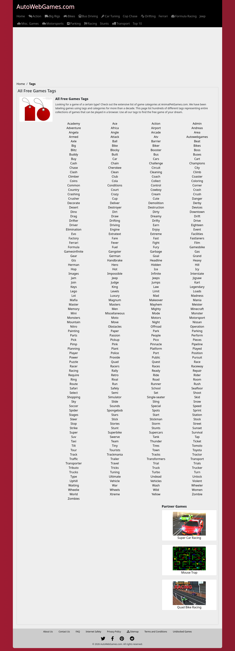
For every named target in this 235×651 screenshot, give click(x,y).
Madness (197, 296)
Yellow (156, 494)
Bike (115, 146)
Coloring (197, 181)
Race (197, 362)
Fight (156, 243)
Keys (73, 287)
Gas (197, 251)
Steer (73, 419)
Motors (156, 318)
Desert (73, 207)
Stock (197, 419)
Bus (156, 154)
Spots (156, 410)
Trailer (115, 459)
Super (74, 432)
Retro (115, 375)
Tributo (74, 468)
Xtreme (115, 494)
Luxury (115, 296)
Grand (197, 256)
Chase (73, 168)
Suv (73, 437)
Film (197, 243)
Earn (156, 225)
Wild (156, 490)
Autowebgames (197, 137)
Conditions (114, 185)
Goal (156, 256)
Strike (74, 428)
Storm (156, 424)
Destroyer (115, 207)
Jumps (156, 282)
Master (74, 304)
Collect (156, 181)
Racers (114, 366)
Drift (197, 216)
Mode (156, 313)
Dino (73, 212)
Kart (197, 282)
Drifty (156, 221)
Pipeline (197, 344)
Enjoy (156, 229)
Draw (115, 216)
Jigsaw (197, 278)
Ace (114, 124)
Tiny (115, 446)
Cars (156, 159)
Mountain (73, 322)
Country (73, 190)
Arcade (156, 132)
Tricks (115, 468)
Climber (73, 176)
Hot (114, 269)
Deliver (115, 203)
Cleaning (156, 172)
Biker (156, 146)
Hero (114, 265)
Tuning (115, 472)
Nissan (197, 322)
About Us (48, 631)
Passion (115, 335)
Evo (73, 234)
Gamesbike (197, 247)
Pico (156, 340)
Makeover (156, 300)
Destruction (156, 207)
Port (156, 353)
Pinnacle (156, 344)
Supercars (156, 432)
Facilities (197, 234)
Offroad (156, 326)
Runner (156, 384)
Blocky (114, 150)
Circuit (156, 168)
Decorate (73, 203)
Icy (197, 269)
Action (34, 16)
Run (115, 384)
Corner (197, 185)
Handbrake (114, 260)
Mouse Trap (189, 572)
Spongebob (115, 410)
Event (197, 229)
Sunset (197, 428)
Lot (73, 296)
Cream (155, 194)
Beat (197, 141)
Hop (73, 269)
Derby (197, 203)
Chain (115, 163)
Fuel (115, 247)
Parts (73, 335)
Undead (156, 477)
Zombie (197, 494)
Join (73, 282)
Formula (73, 247)
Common (73, 185)
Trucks (73, 472)
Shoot (197, 393)
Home (21, 16)
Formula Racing (184, 16)
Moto (115, 318)
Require (73, 375)
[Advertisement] (117, 55)
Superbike (115, 432)
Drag (73, 216)
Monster (197, 313)
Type (73, 477)
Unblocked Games (182, 631)
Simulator (115, 397)
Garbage (156, 251)
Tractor (197, 454)
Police (115, 353)
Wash (156, 485)
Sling (156, 401)
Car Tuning (110, 16)
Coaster (197, 176)
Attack (115, 137)
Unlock (197, 477)
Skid (197, 397)
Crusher (73, 199)
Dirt (114, 212)
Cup (115, 199)
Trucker (197, 468)
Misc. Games (28, 24)
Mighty (156, 309)
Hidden (156, 265)
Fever (115, 243)
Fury (156, 247)
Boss (197, 150)
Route (74, 384)
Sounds (115, 406)
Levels (115, 291)
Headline (156, 260)
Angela (73, 132)
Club (115, 176)
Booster (156, 150)
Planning (74, 349)
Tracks (156, 454)
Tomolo (197, 446)
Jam (73, 278)
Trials (197, 463)
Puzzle (73, 362)
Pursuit (197, 357)
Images (73, 274)
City (197, 168)
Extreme (156, 234)
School (156, 388)
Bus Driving (88, 16)
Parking (73, 24)
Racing (90, 24)
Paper (115, 331)
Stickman (156, 419)
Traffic (73, 459)
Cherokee (115, 168)
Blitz (74, 150)
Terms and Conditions (155, 631)
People (156, 335)
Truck (156, 468)
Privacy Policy (114, 631)
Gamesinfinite (73, 251)
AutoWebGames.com (46, 6)
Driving (115, 225)
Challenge (156, 163)
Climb (197, 172)
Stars (114, 415)
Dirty (156, 212)
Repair (197, 371)
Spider (73, 410)
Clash (73, 172)
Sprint (197, 410)
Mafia (73, 300)
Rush (197, 384)
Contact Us (64, 631)
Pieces (197, 340)
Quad (115, 362)
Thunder (156, 441)
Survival (197, 432)
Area (197, 132)
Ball (115, 141)
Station (197, 415)
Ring (73, 379)
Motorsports (53, 24)
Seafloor (197, 388)
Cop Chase (130, 16)
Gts (73, 260)
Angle (115, 132)
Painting (73, 331)
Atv (156, 137)
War (115, 485)
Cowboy (156, 190)
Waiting (73, 485)
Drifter (73, 221)
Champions (197, 163)
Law (156, 287)
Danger (197, 199)
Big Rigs (52, 16)
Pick (73, 340)
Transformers (156, 459)
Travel (115, 463)
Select (74, 393)
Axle (74, 141)
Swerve (115, 437)
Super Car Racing (189, 538)
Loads (197, 291)
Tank (156, 437)
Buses (197, 154)
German (114, 256)
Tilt (74, 446)
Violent (197, 481)
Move (115, 322)
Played (197, 349)
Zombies (73, 499)
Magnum (115, 300)
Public (156, 357)
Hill (197, 265)
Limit (156, 291)
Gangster (115, 251)
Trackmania (115, 454)
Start (156, 415)
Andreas (197, 128)
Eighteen (197, 225)
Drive (197, 221)
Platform (156, 349)
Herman (73, 265)
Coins (73, 181)
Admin (197, 124)
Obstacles (115, 326)
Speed (197, 406)
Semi (114, 393)
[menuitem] (20, 16)
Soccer (73, 406)
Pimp (73, 344)
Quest (156, 362)
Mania (197, 300)
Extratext (115, 234)
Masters (114, 304)
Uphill (74, 481)
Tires (156, 446)
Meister (197, 304)
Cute (156, 199)
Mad (156, 296)
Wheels (115, 490)
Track (73, 454)
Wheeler (197, 485)
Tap (197, 437)
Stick (115, 419)
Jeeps (156, 278)
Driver (73, 225)
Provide (115, 357)
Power (73, 357)
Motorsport (197, 318)
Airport (156, 128)
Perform (197, 335)
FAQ (78, 631)
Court (115, 190)
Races (156, 366)
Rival (115, 379)
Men (115, 309)
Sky (73, 401)
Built (115, 154)
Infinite (156, 274)
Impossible (114, 274)
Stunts (104, 24)
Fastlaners (197, 238)
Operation (197, 326)
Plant (114, 349)
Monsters (73, 318)
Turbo (156, 472)
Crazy (115, 194)
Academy (73, 124)
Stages (73, 415)
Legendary (197, 287)
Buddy (73, 154)
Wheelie (73, 490)
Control (156, 185)
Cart (197, 159)
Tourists (114, 450)
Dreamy (156, 216)
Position (197, 353)
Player (73, 353)
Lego (73, 291)
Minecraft (197, 309)
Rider (197, 375)
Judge (115, 282)
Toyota (197, 450)
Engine (115, 229)
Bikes (69, 16)
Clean (115, 172)
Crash (197, 190)
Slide (114, 401)
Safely (115, 388)
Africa (115, 128)
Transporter (74, 463)
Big (73, 146)
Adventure (73, 128)
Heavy (197, 260)
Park (156, 331)
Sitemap (133, 631)
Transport (121, 24)
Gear (73, 256)
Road (155, 379)
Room (197, 379)
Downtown (197, 212)
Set (156, 393)
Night (156, 322)
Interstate (197, 274)
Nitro (73, 326)
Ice (156, 269)
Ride (156, 375)
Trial (156, 463)
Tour (73, 450)
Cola (115, 181)
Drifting (148, 16)
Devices (197, 207)
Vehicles (156, 481)
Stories (115, 424)
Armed (73, 137)
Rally (115, 371)
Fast (156, 238)
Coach (156, 176)
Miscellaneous (114, 313)
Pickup (114, 340)
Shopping (73, 397)
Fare (115, 238)
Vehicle (115, 481)
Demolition (156, 203)
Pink (115, 344)
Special (156, 406)
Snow (197, 401)
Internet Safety (93, 631)
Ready (156, 371)
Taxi (73, 441)
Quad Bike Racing (189, 607)
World (74, 494)
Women (197, 490)
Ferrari (163, 16)
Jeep (202, 16)
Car (115, 159)
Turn (197, 472)
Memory (73, 309)
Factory (74, 238)
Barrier (156, 141)
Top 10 (137, 24)
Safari (74, 388)
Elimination (74, 229)
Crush (197, 194)
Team (115, 441)
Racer (73, 366)
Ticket (197, 441)
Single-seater (156, 397)
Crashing (74, 194)
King (115, 287)
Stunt (114, 428)
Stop (73, 424)
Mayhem (156, 304)
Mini (74, 313)
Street (197, 424)
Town (156, 450)
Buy (73, 159)
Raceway (197, 366)
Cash (73, 163)
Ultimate (115, 477)
